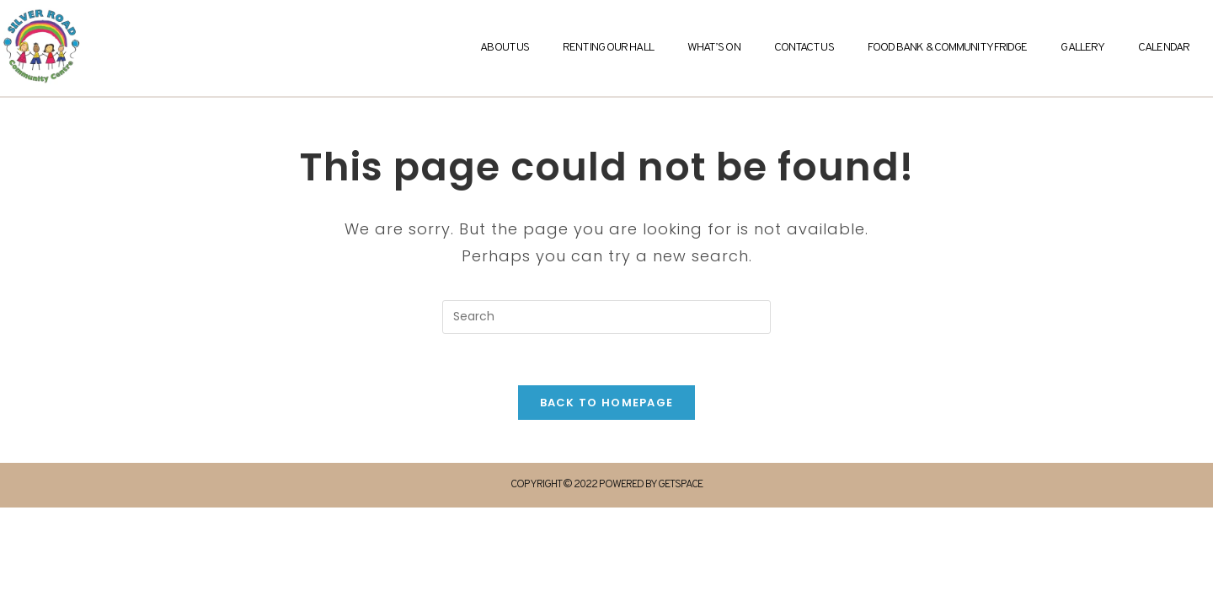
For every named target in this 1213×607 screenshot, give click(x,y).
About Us (504, 47)
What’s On (713, 47)
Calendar (1163, 47)
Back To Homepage (607, 403)
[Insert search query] (606, 317)
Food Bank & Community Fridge (948, 47)
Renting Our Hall (608, 47)
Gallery (1082, 47)
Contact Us (804, 47)
